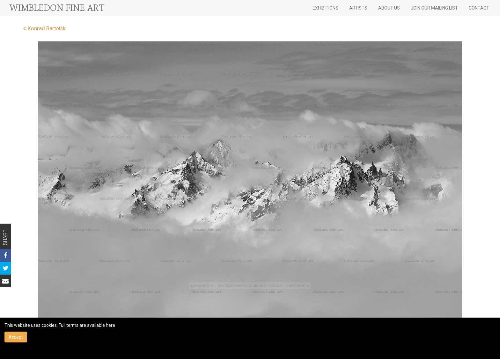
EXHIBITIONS (325, 8)
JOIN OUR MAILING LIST (434, 8)
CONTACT (479, 8)
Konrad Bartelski (45, 28)
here (110, 325)
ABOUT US (389, 8)
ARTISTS (358, 8)
